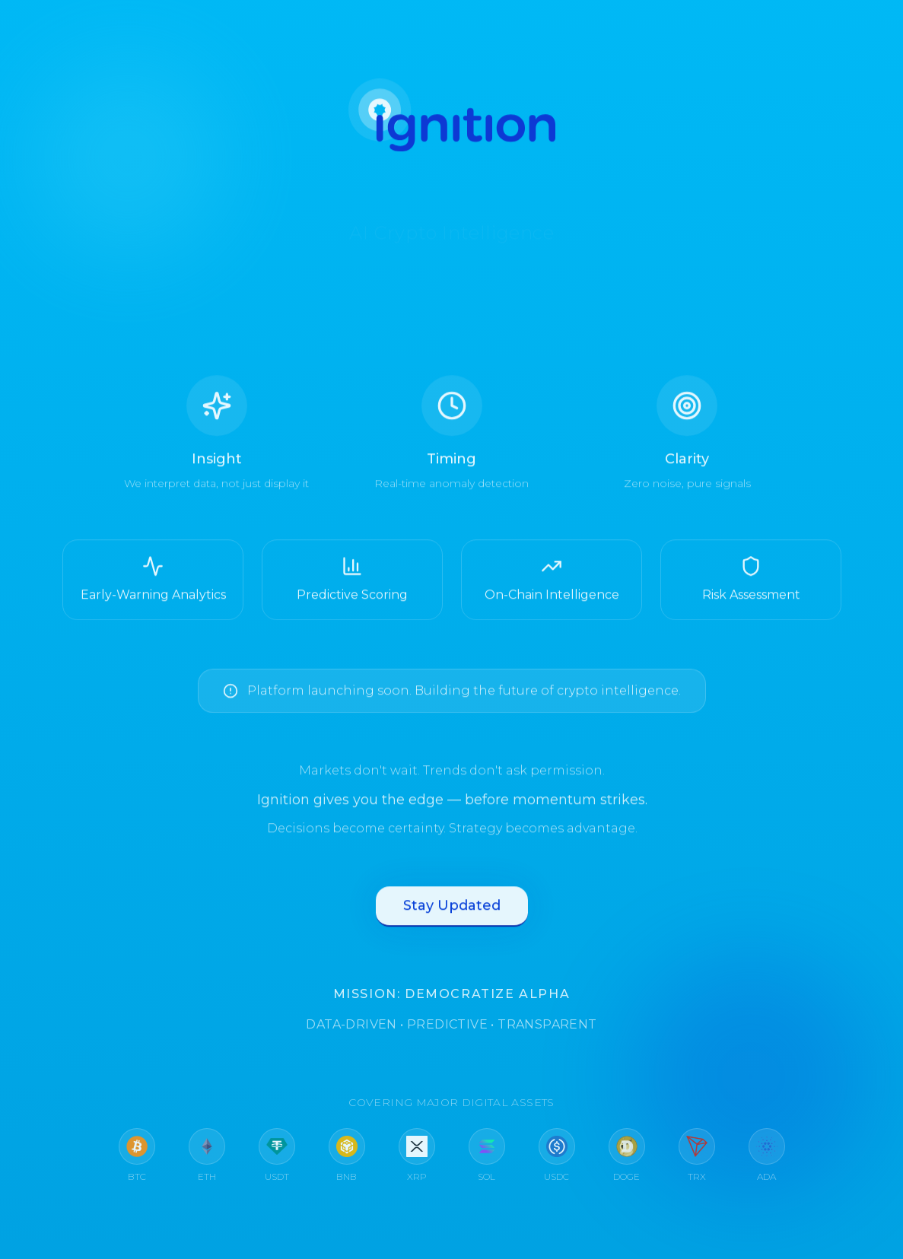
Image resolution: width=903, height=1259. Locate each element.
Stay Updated (452, 913)
